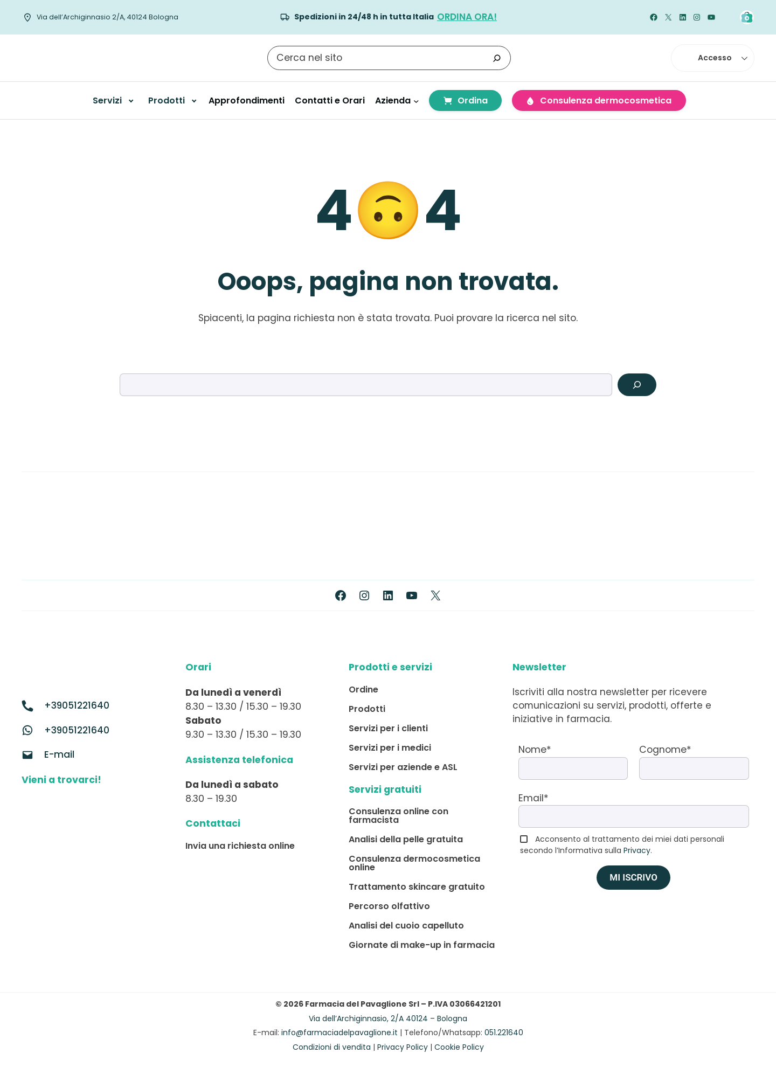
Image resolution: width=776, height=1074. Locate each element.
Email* (533, 798)
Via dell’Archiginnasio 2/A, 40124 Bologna (107, 17)
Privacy (636, 850)
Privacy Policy (402, 1047)
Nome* (534, 749)
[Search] (637, 384)
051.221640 (503, 1032)
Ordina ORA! (467, 16)
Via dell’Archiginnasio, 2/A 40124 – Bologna (388, 1018)
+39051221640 (76, 705)
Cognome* (665, 749)
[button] (712, 57)
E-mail (59, 754)
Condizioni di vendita (332, 1047)
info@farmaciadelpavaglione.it (339, 1032)
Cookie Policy (459, 1047)
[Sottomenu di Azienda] (416, 100)
